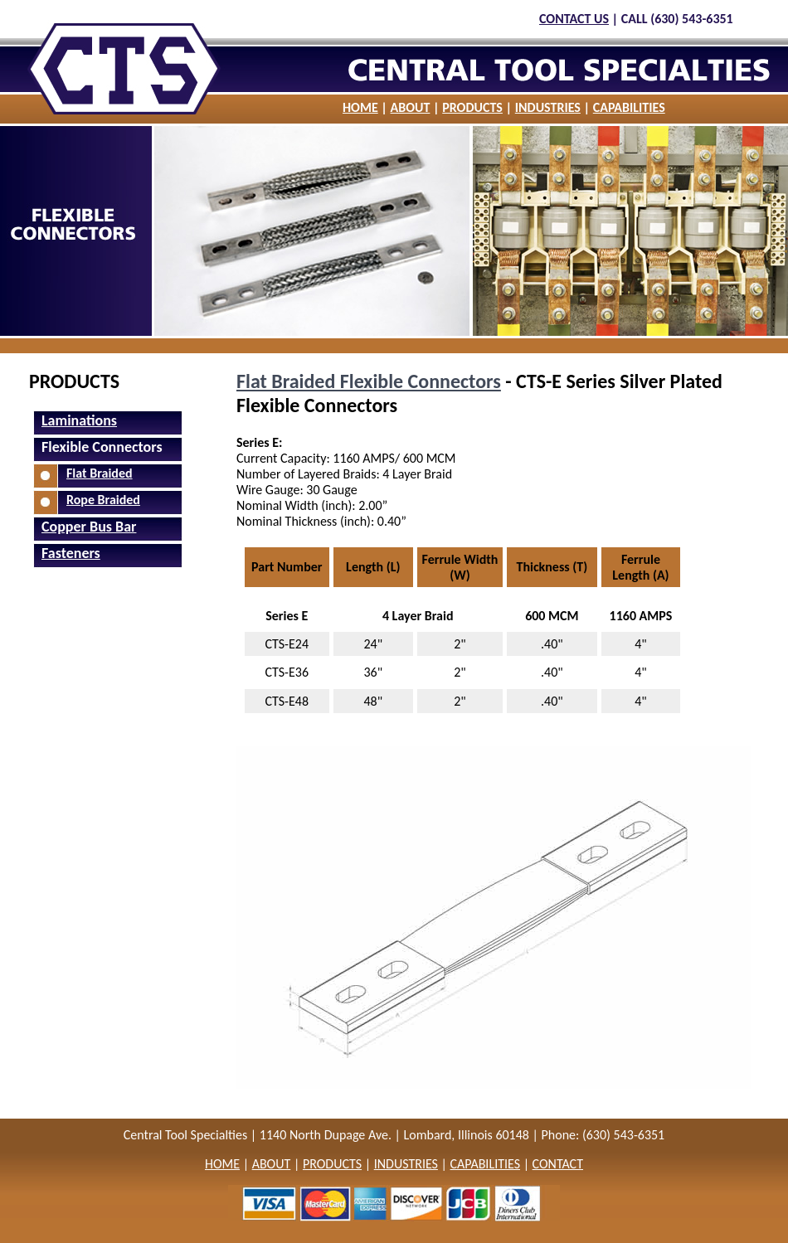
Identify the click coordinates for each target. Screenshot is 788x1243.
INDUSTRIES (548, 107)
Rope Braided (103, 499)
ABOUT (410, 107)
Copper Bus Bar (88, 526)
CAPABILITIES (629, 107)
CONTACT (558, 1164)
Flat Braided (99, 473)
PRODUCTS (472, 107)
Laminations (79, 420)
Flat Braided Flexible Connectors (368, 381)
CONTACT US (574, 19)
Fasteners (70, 553)
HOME (360, 107)
